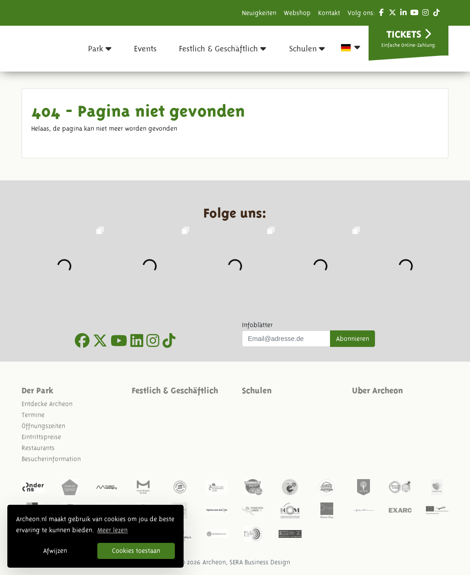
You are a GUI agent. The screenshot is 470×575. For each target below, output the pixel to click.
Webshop (297, 13)
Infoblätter (257, 325)
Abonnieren (352, 338)
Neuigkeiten (259, 13)
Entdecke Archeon (47, 404)
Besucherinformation (51, 459)
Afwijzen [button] (55, 550)
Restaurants (38, 448)
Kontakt (329, 13)
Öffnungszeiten (43, 426)
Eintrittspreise (41, 437)
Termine (33, 415)
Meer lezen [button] (112, 530)
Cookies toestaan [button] (136, 550)
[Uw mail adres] (286, 338)
